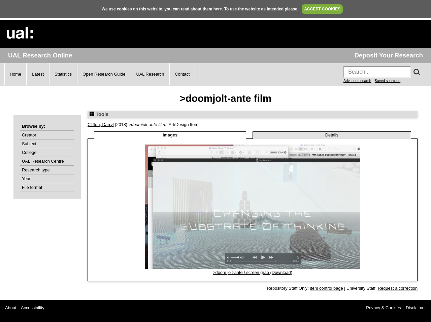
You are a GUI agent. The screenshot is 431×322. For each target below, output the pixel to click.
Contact (182, 74)
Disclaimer (416, 307)
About (10, 307)
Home (15, 74)
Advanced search (357, 81)
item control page (326, 288)
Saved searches (387, 81)
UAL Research (150, 74)
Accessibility (32, 307)
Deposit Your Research (388, 55)
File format (32, 187)
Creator (29, 134)
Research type (36, 169)
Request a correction (398, 288)
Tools (99, 114)
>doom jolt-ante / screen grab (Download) (252, 272)
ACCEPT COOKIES (322, 9)
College (29, 152)
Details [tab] (331, 134)
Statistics (63, 74)
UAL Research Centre (43, 161)
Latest (38, 74)
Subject (29, 143)
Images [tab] (170, 134)
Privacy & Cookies (383, 307)
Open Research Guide (103, 74)
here (217, 9)
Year (26, 178)
